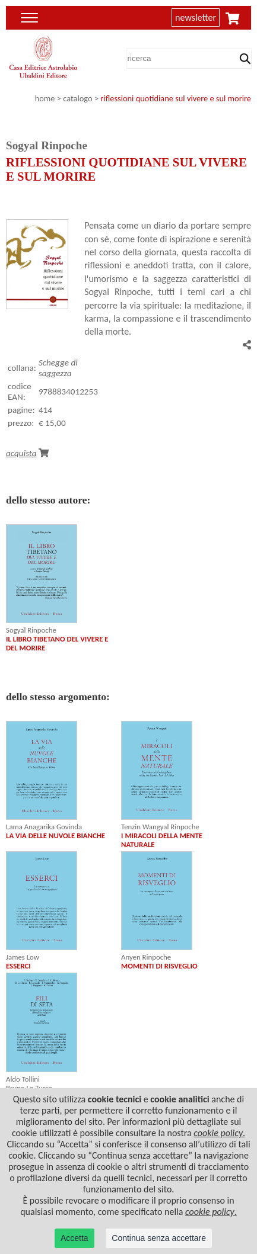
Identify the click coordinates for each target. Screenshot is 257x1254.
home (45, 98)
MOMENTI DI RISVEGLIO (159, 965)
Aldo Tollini (23, 1079)
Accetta (74, 1238)
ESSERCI (18, 965)
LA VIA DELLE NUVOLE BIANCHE (55, 835)
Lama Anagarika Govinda (44, 826)
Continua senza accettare (159, 1238)
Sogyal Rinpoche (31, 630)
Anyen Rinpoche (146, 956)
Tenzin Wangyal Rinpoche (160, 826)
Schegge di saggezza (58, 368)
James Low (22, 956)
